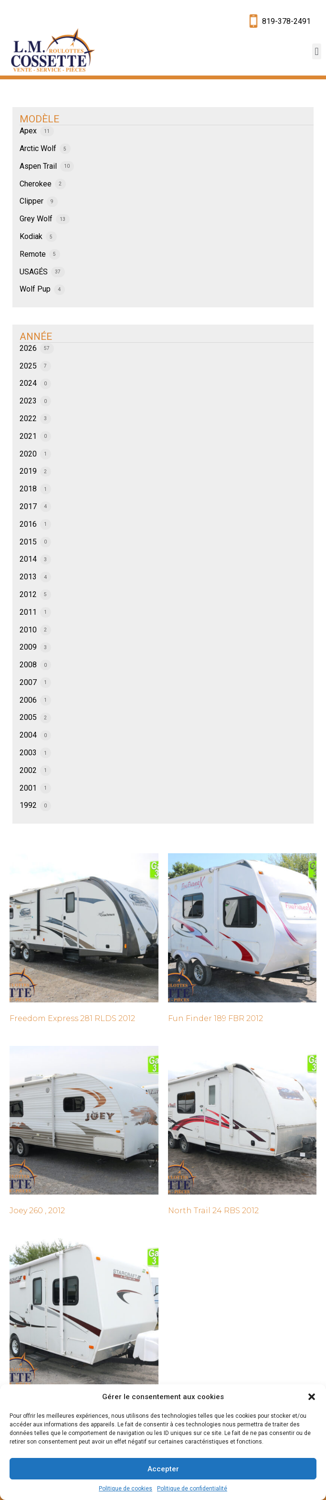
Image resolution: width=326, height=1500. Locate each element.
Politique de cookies (125, 1488)
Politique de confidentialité (192, 1488)
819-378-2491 (286, 21)
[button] (311, 1397)
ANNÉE (36, 336)
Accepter (163, 1469)
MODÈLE (39, 119)
